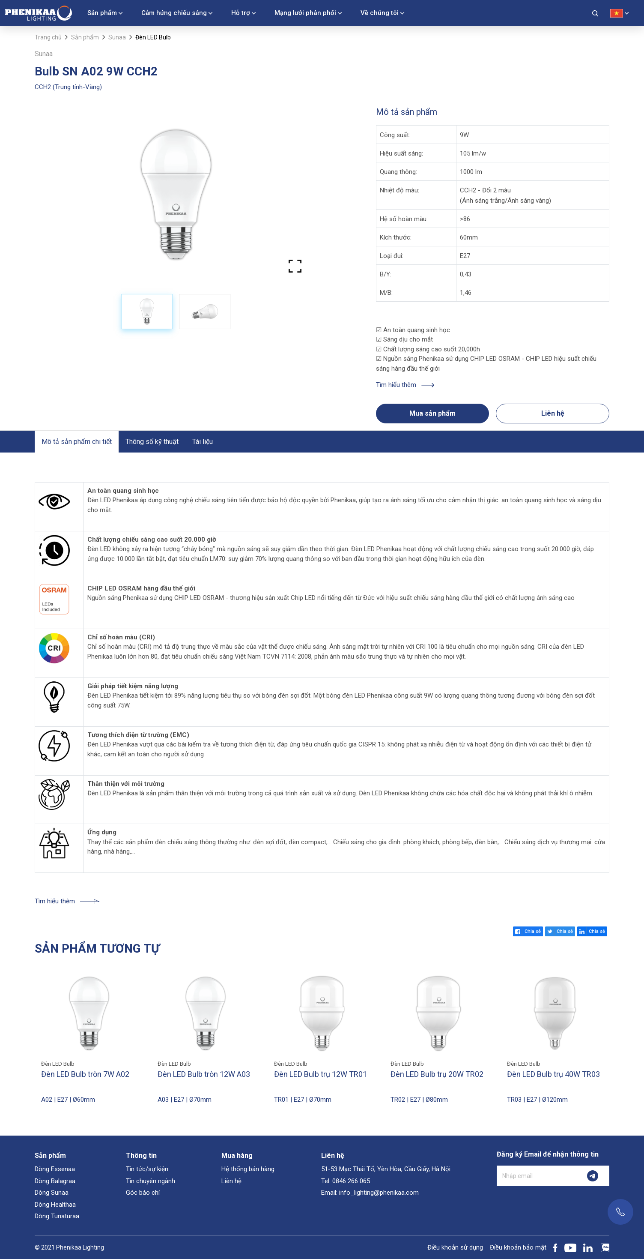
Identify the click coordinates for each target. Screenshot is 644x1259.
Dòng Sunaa (52, 1192)
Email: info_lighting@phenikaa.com (370, 1192)
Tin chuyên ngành (150, 1181)
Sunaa (117, 37)
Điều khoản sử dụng (455, 1247)
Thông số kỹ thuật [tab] (152, 442)
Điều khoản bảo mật (518, 1247)
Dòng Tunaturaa (57, 1216)
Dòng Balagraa (55, 1181)
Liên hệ (552, 413)
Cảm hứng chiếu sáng (174, 13)
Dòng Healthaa (55, 1204)
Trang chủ (48, 37)
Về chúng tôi (380, 13)
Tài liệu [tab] (202, 442)
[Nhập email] (536, 1176)
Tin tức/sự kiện (147, 1169)
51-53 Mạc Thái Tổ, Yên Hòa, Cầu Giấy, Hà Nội (385, 1169)
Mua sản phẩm (432, 413)
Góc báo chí (143, 1192)
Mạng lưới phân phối (305, 13)
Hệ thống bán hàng (247, 1169)
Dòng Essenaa (55, 1169)
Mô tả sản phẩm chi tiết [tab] (77, 442)
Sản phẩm (102, 13)
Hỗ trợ (240, 13)
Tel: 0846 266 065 (345, 1181)
